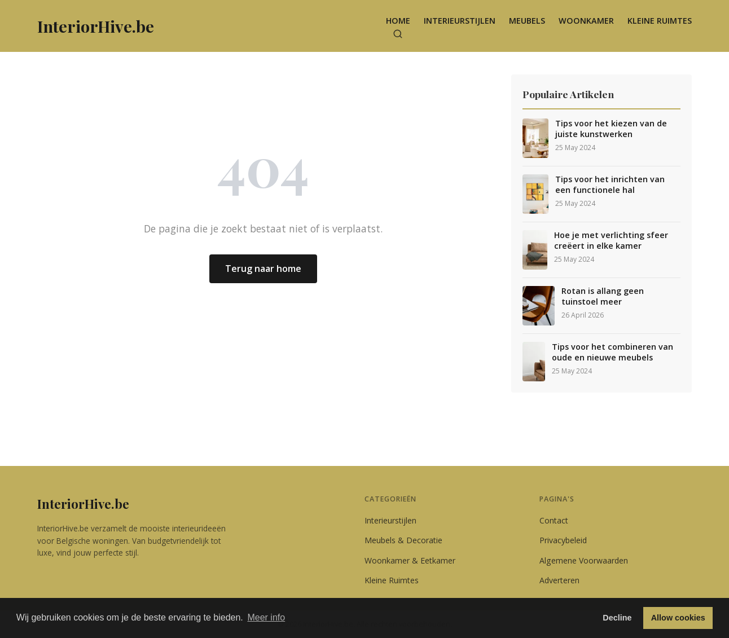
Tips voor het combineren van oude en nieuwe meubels (612, 352)
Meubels (527, 20)
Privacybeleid (563, 540)
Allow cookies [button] (678, 617)
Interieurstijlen (459, 20)
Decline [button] (617, 617)
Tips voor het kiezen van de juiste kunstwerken (611, 128)
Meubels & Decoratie (403, 540)
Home (398, 20)
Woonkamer (586, 20)
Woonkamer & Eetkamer (409, 560)
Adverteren (559, 580)
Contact (553, 520)
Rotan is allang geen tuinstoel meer (602, 296)
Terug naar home (263, 268)
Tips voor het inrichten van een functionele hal (610, 184)
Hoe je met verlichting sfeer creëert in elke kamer (611, 240)
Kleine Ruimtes (659, 20)
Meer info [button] (266, 617)
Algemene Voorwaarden (583, 560)
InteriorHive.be (83, 503)
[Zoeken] (398, 34)
